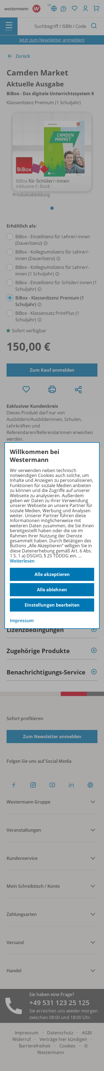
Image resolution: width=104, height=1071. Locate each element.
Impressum (22, 621)
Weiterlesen (22, 561)
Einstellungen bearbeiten (52, 605)
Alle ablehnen (52, 590)
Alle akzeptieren (52, 574)
